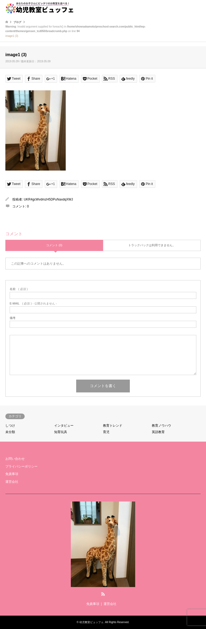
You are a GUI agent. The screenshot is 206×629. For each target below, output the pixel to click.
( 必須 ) (19, 289)
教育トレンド (112, 425)
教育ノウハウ (161, 425)
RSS (103, 594)
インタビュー (63, 425)
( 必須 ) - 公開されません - (33, 303)
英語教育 (158, 432)
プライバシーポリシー (21, 466)
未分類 (10, 432)
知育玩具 (60, 432)
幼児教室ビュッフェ (91, 622)
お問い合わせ (15, 459)
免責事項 (11, 474)
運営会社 (11, 482)
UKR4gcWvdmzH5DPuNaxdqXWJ (48, 199)
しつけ (10, 425)
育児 (106, 432)
